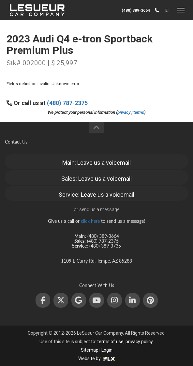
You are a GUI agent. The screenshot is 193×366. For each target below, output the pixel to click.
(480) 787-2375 (67, 102)
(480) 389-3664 (136, 10)
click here (90, 221)
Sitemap (89, 350)
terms (138, 112)
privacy (123, 112)
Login (106, 350)
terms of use (110, 341)
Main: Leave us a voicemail (96, 162)
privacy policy (139, 341)
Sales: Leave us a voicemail (96, 178)
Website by (96, 358)
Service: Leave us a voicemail (96, 194)
